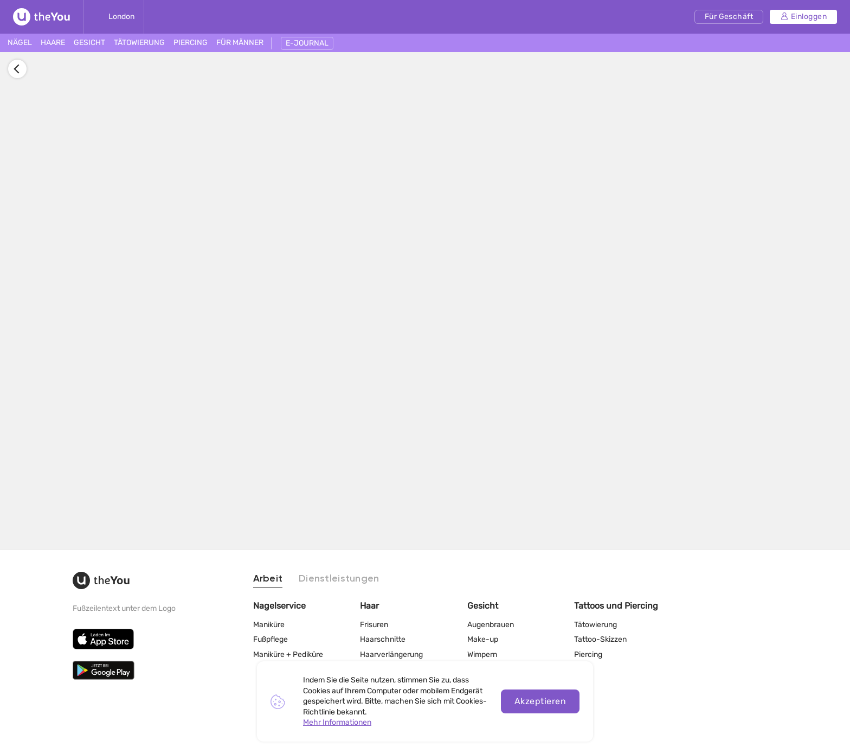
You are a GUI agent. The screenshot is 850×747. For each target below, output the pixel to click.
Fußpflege (270, 637)
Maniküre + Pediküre (288, 652)
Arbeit (268, 577)
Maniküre (269, 622)
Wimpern (482, 652)
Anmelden (187, 291)
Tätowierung (595, 622)
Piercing (588, 652)
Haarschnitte (382, 637)
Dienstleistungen (339, 577)
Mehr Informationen (337, 722)
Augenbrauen (490, 622)
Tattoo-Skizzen (600, 637)
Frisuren (374, 622)
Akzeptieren (540, 701)
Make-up (482, 637)
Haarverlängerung (391, 652)
